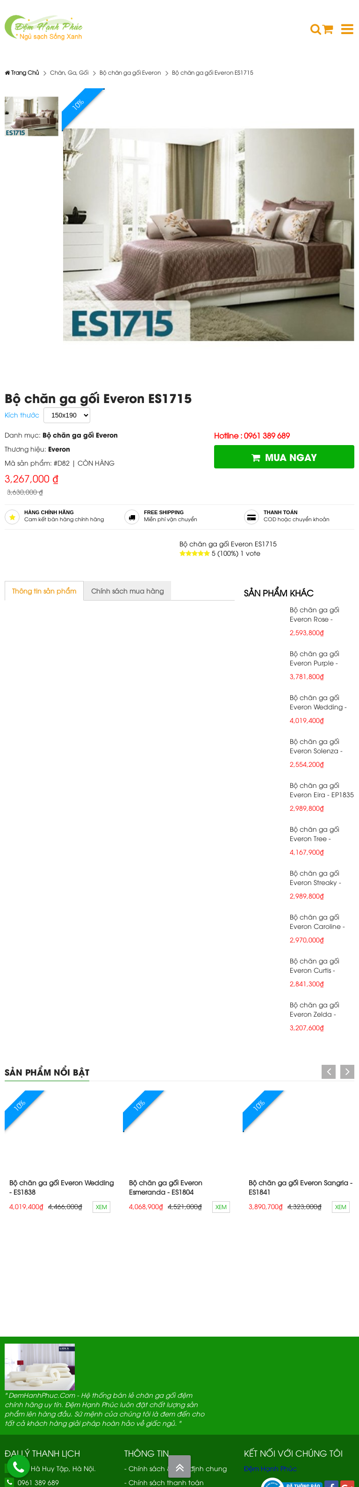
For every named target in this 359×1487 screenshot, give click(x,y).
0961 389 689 (38, 1482)
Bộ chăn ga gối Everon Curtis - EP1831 (314, 970)
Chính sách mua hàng (127, 590)
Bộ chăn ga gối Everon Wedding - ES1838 (318, 706)
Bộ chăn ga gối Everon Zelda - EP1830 (314, 1013)
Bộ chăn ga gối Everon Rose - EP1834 (314, 618)
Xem (101, 1207)
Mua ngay (284, 456)
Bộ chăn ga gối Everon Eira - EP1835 (322, 789)
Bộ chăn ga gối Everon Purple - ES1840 (314, 662)
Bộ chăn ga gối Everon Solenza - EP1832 (316, 750)
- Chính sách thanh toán (164, 1482)
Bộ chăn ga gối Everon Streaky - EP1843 (315, 882)
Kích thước (22, 414)
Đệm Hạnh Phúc (270, 1468)
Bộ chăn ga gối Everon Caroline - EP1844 (317, 926)
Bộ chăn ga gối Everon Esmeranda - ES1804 (165, 1187)
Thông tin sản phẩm (44, 590)
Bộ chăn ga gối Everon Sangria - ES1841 (300, 1187)
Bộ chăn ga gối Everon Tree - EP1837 (314, 838)
